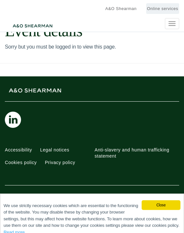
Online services (162, 8)
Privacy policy (60, 162)
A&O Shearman (121, 8)
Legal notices (54, 149)
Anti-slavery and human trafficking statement (132, 153)
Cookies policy (21, 162)
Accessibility (18, 149)
